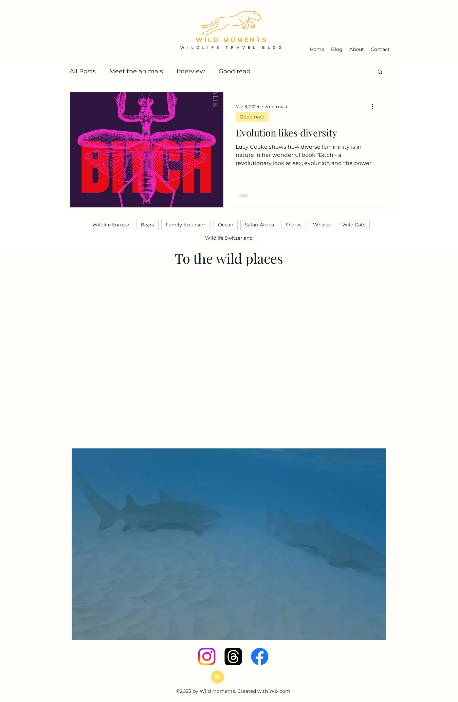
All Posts (83, 71)
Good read (235, 71)
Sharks (293, 225)
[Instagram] (206, 656)
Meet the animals (136, 71)
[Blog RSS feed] (217, 677)
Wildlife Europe (110, 225)
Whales (322, 225)
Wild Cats (353, 225)
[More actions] (375, 106)
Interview (191, 71)
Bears (147, 225)
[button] (380, 72)
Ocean (225, 225)
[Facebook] (259, 656)
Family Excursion (186, 225)
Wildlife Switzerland (229, 238)
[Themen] (233, 656)
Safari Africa (259, 225)
